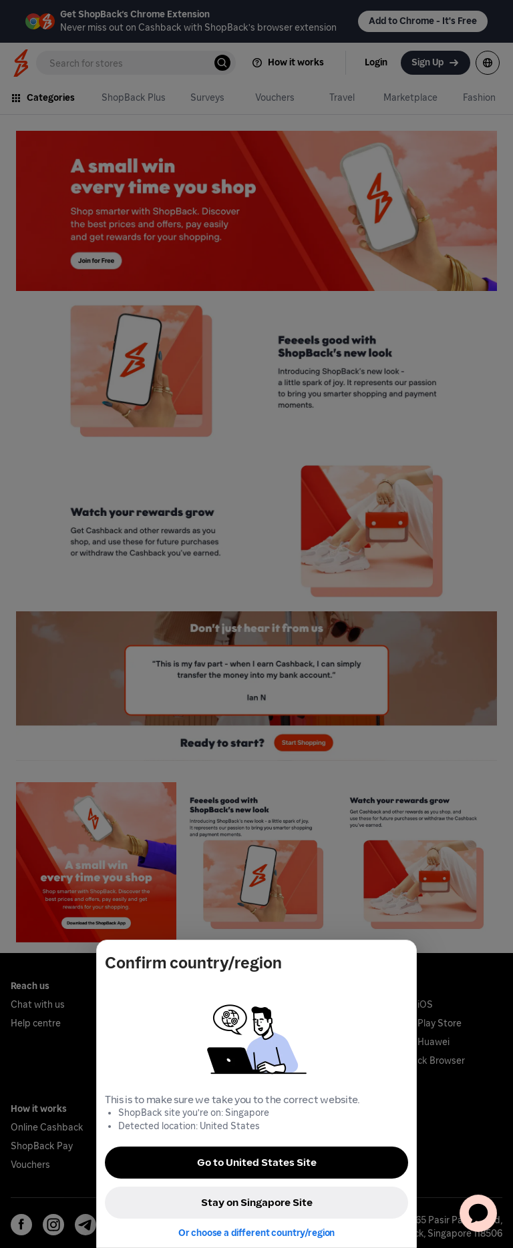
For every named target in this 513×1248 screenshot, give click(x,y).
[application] (478, 1213)
